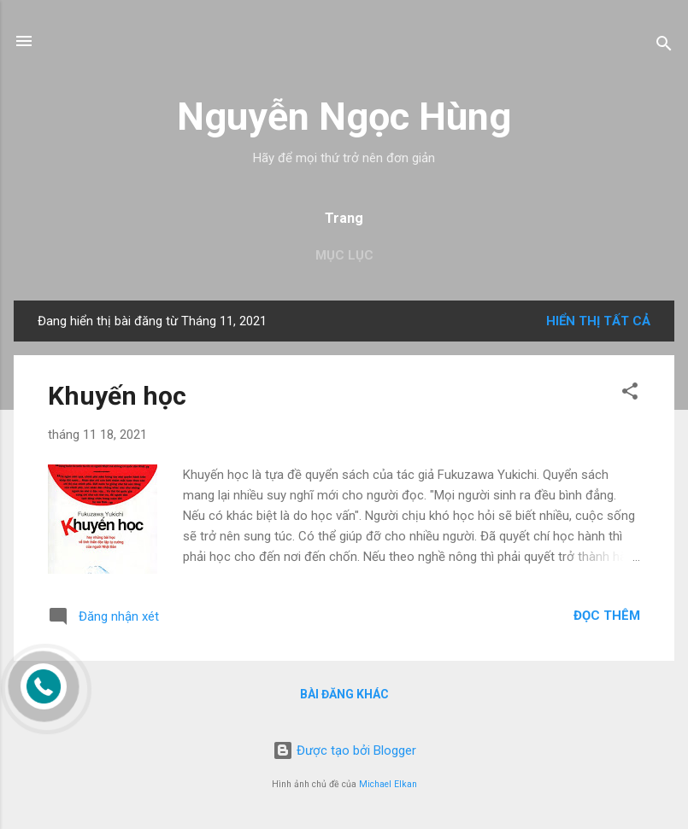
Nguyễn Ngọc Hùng (344, 116)
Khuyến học (117, 396)
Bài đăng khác (344, 694)
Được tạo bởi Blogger (344, 750)
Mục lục (344, 255)
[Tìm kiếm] (664, 46)
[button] (630, 394)
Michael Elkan (388, 784)
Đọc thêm (606, 615)
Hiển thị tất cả (598, 321)
